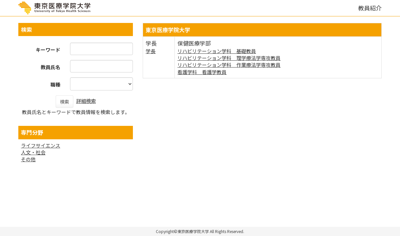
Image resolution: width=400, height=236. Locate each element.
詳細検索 (86, 100)
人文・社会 (33, 152)
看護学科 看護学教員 (202, 72)
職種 (55, 84)
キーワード (48, 49)
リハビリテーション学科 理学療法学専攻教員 (229, 57)
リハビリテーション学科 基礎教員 (216, 51)
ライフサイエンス (40, 145)
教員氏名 (50, 67)
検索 (64, 101)
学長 (150, 51)
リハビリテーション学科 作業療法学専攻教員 (229, 64)
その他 (28, 159)
